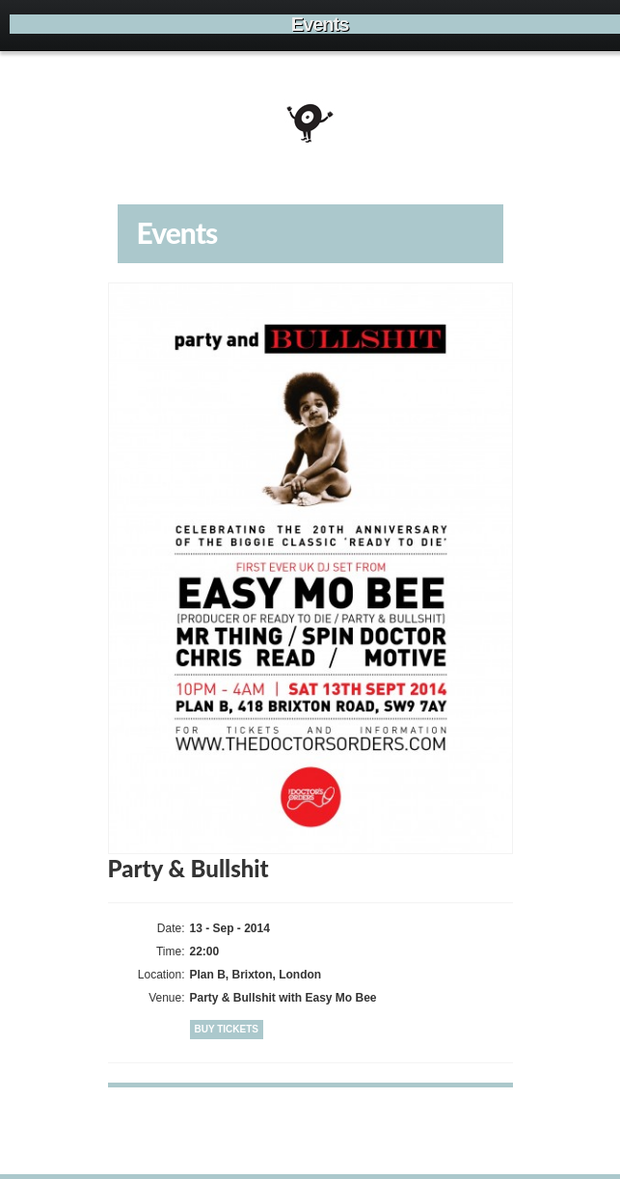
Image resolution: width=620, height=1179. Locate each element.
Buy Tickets (227, 1029)
